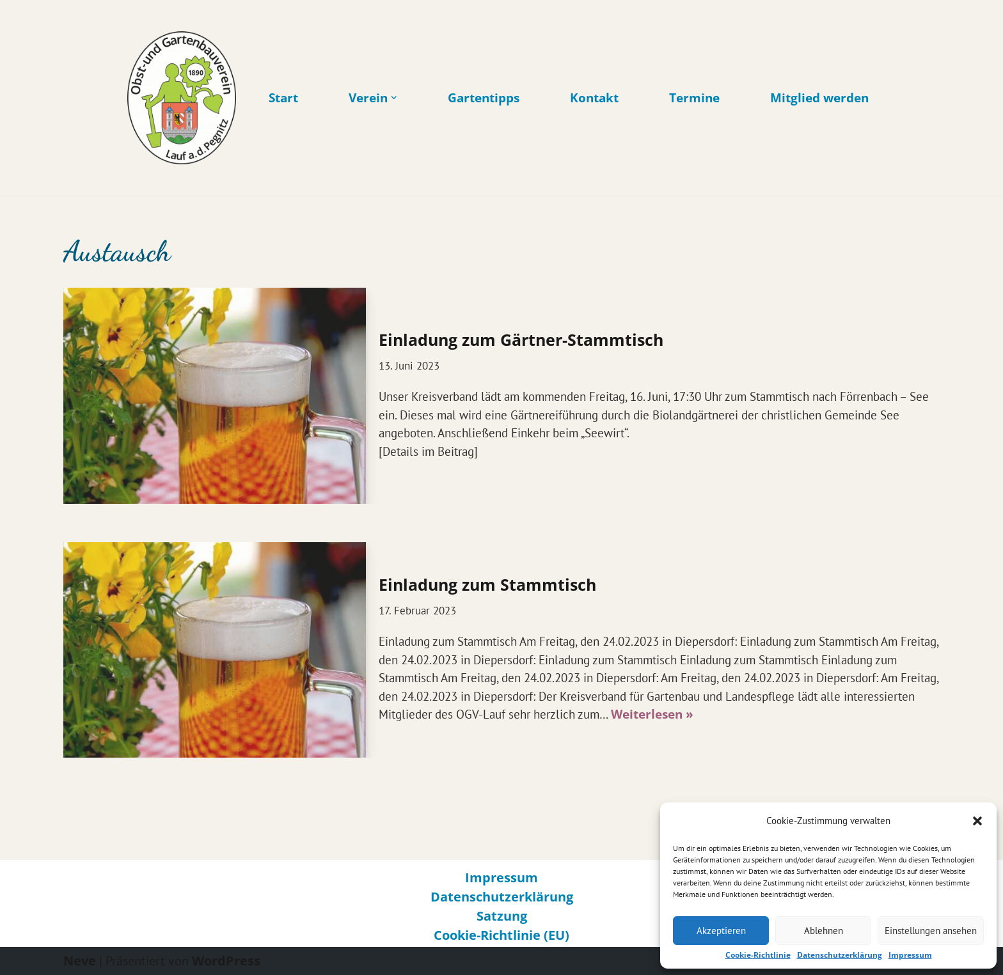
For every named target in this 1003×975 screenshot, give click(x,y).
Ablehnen (823, 930)
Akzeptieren (721, 930)
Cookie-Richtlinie (758, 955)
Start (283, 98)
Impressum (910, 955)
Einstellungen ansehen (931, 930)
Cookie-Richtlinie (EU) (501, 935)
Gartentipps (483, 98)
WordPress (226, 960)
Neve (79, 960)
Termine (694, 98)
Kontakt (594, 98)
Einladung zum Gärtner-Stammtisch (521, 339)
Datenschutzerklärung (839, 955)
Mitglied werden (819, 98)
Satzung (502, 915)
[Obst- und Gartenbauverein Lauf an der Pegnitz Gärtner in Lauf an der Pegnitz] (181, 97)
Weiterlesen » (652, 714)
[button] (977, 821)
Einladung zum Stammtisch (487, 584)
